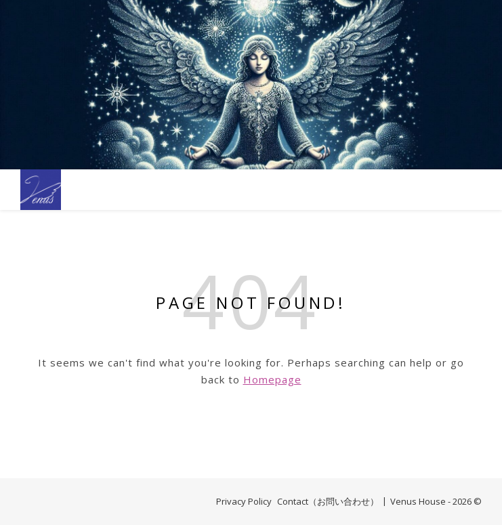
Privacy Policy (244, 501)
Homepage (272, 379)
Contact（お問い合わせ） (328, 501)
